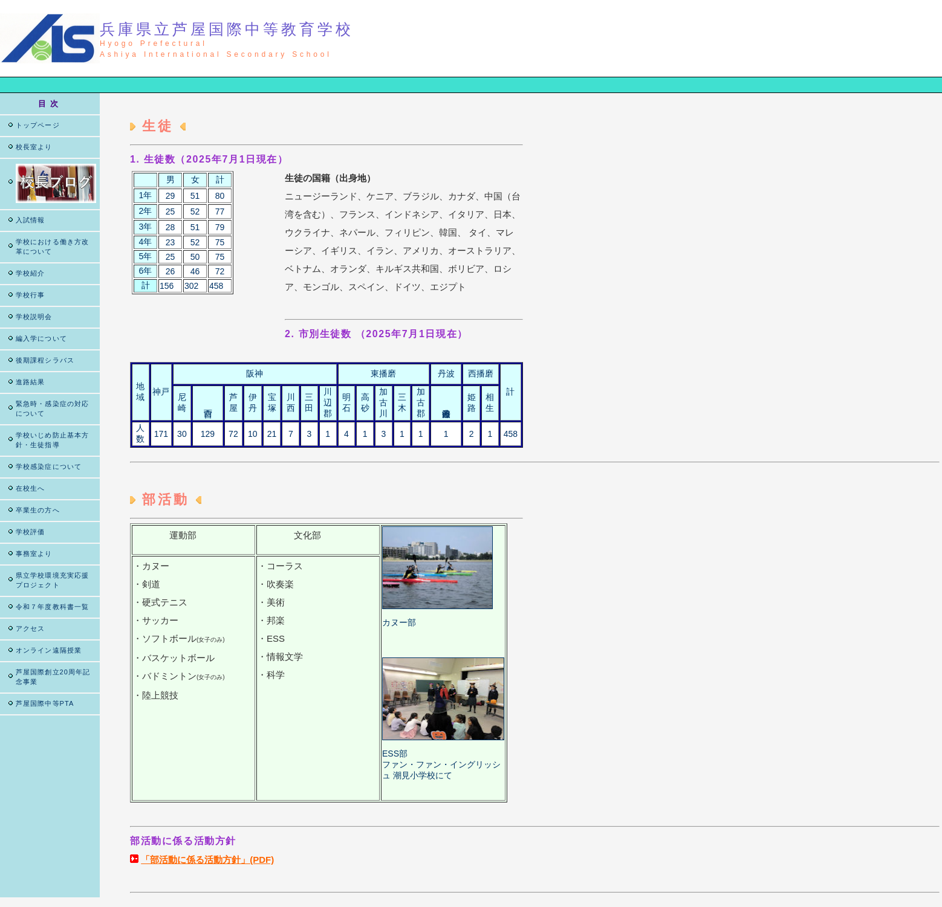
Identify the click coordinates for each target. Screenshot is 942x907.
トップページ (38, 125)
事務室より (34, 553)
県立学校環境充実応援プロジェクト (52, 580)
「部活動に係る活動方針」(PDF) (207, 859)
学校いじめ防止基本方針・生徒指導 (52, 439)
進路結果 (30, 382)
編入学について (41, 338)
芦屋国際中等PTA (45, 703)
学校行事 (30, 295)
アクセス (30, 628)
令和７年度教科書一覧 (52, 606)
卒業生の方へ (38, 510)
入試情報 (30, 220)
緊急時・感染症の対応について (52, 408)
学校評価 (30, 531)
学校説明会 (34, 316)
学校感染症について (49, 466)
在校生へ (30, 488)
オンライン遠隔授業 (49, 650)
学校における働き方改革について (52, 246)
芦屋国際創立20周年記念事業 (53, 676)
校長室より (34, 146)
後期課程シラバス (45, 360)
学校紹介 (30, 273)
